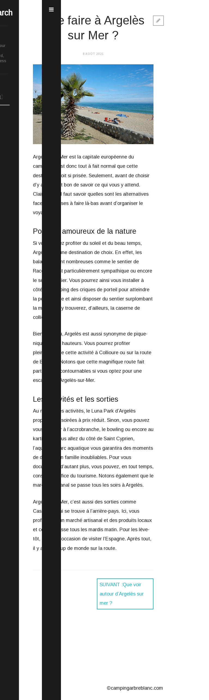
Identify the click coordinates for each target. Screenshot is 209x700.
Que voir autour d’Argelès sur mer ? (122, 594)
